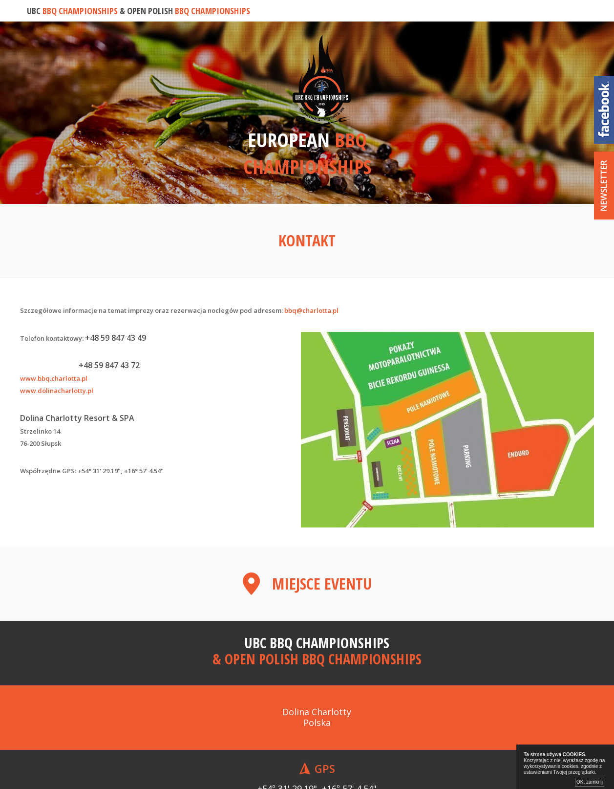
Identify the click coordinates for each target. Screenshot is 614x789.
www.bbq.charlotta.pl (53, 378)
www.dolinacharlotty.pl (56, 390)
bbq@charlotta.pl (311, 310)
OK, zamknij (589, 782)
